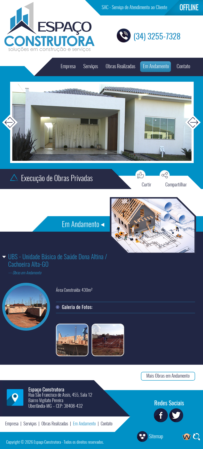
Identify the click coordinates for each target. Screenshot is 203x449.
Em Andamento (156, 66)
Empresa (68, 66)
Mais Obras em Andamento (168, 376)
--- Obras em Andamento (24, 273)
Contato (183, 66)
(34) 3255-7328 (157, 37)
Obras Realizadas (120, 66)
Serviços (90, 66)
